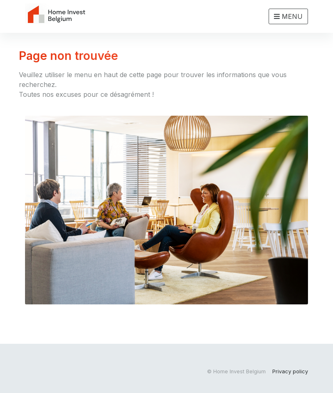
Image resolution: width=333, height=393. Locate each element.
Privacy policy (290, 371)
